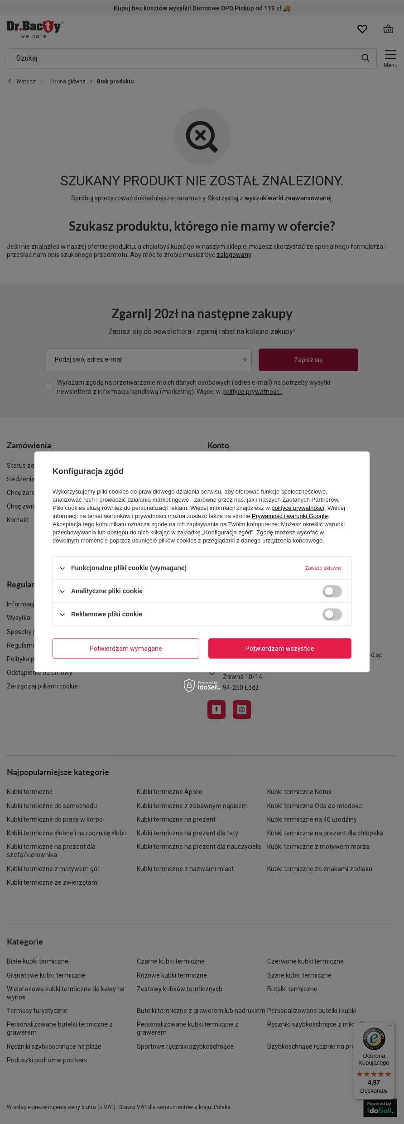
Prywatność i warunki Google (290, 516)
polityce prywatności (297, 507)
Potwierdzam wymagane (126, 648)
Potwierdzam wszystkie (279, 648)
